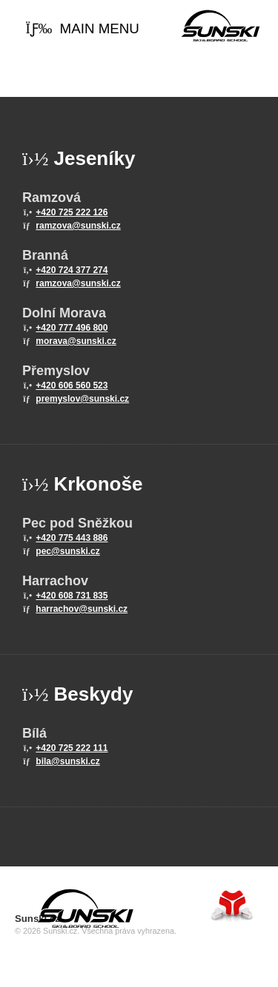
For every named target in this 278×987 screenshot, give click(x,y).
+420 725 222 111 (71, 748)
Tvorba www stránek (232, 905)
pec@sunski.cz (67, 551)
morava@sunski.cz (76, 341)
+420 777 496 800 (71, 328)
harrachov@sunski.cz (82, 609)
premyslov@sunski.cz (82, 399)
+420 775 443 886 (71, 538)
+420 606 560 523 (71, 385)
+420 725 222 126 (71, 212)
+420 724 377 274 (71, 270)
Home (220, 26)
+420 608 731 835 (71, 595)
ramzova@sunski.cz (78, 225)
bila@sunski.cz (67, 761)
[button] (82, 29)
